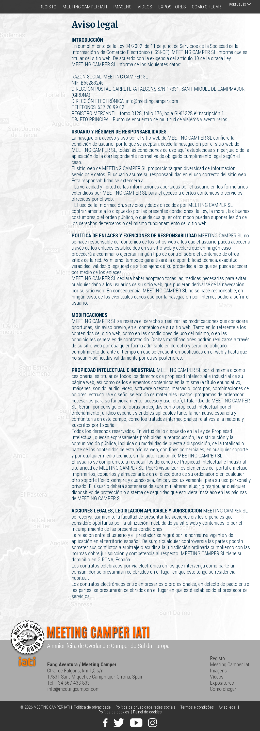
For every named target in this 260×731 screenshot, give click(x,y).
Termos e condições (197, 707)
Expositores (172, 7)
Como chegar (206, 7)
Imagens (122, 7)
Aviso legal (227, 707)
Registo (47, 7)
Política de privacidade (92, 707)
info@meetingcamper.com (73, 689)
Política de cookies (114, 712)
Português (237, 4)
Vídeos (145, 7)
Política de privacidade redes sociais (145, 707)
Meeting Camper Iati (84, 7)
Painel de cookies (147, 712)
